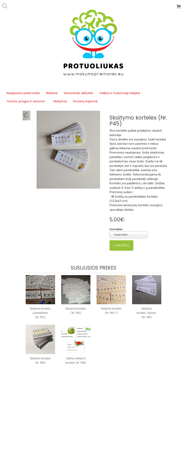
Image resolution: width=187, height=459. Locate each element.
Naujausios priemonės (23, 93)
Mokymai (60, 101)
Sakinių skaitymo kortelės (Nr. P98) (75, 360)
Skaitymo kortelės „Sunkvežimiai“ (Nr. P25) (40, 312)
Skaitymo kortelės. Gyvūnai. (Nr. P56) (147, 312)
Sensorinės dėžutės (78, 93)
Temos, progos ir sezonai (26, 101)
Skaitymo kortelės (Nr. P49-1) (111, 310)
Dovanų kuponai (85, 101)
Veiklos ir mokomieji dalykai (121, 93)
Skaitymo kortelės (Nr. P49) (76, 310)
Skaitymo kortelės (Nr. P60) (40, 360)
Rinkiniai (52, 93)
